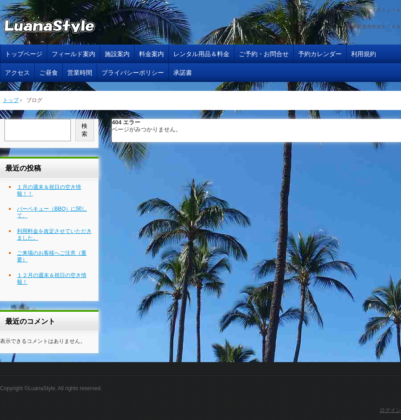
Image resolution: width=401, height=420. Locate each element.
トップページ (23, 53)
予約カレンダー (320, 53)
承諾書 (182, 72)
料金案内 (151, 53)
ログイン (390, 410)
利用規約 (363, 53)
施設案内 (117, 53)
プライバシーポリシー (133, 72)
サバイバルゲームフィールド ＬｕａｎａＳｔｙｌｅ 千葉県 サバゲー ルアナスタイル (60, 27)
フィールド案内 (73, 53)
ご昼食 (48, 72)
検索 (84, 129)
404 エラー (126, 122)
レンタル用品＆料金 (201, 53)
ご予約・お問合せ (264, 53)
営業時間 (79, 72)
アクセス (17, 72)
